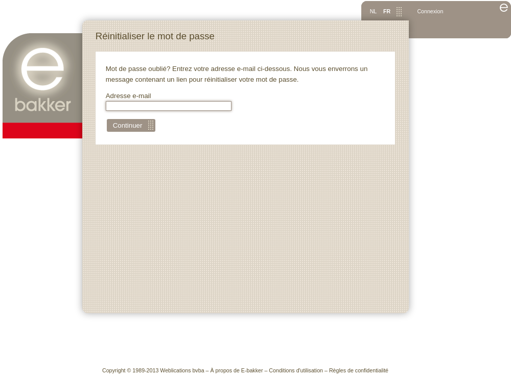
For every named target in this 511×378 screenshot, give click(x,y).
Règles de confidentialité (358, 370)
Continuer (128, 125)
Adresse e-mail (168, 101)
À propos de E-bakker (236, 370)
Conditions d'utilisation (296, 370)
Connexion (430, 11)
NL (373, 11)
